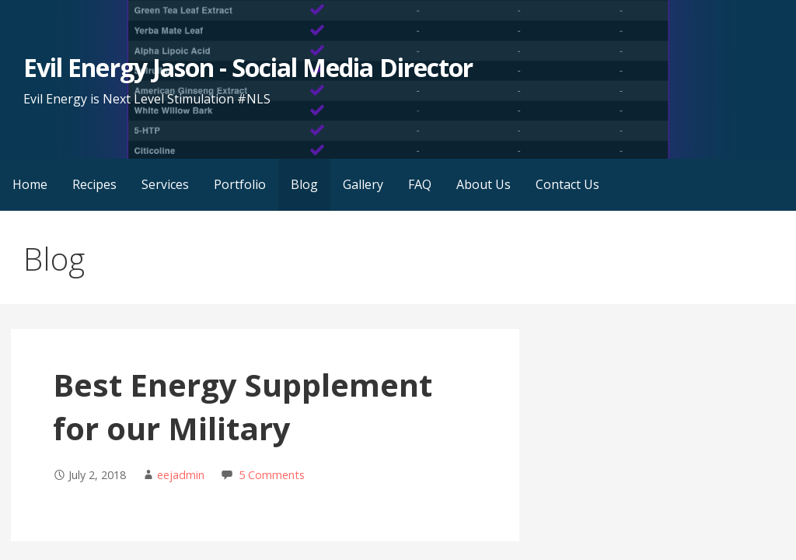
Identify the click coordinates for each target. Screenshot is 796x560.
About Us (483, 184)
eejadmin (180, 474)
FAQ (419, 184)
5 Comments (272, 474)
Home (29, 184)
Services (165, 184)
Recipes (94, 184)
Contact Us (567, 184)
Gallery (363, 184)
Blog (304, 184)
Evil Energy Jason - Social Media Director (248, 67)
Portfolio (240, 184)
